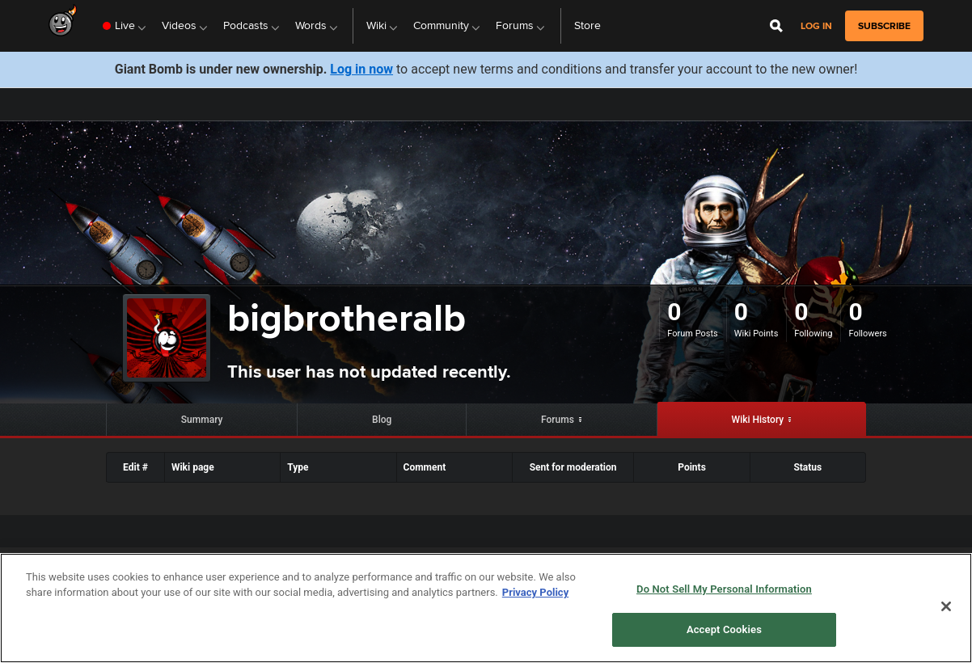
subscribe (884, 26)
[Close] (946, 606)
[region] (486, 608)
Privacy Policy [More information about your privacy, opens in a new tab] (535, 592)
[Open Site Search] (776, 26)
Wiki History (758, 419)
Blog (381, 419)
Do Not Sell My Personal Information (724, 589)
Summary (202, 419)
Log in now (361, 69)
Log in (816, 26)
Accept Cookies (724, 629)
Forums (557, 419)
